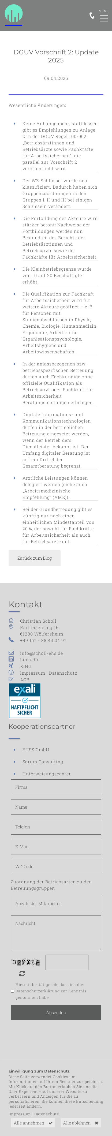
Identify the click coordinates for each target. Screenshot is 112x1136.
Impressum (32, 673)
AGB (24, 679)
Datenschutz (63, 673)
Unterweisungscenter (47, 773)
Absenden (56, 1012)
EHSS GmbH (36, 749)
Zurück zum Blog (34, 558)
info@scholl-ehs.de (41, 653)
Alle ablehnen (77, 1123)
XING (26, 666)
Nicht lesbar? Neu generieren (26, 973)
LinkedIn (30, 659)
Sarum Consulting (43, 761)
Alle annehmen (29, 1123)
